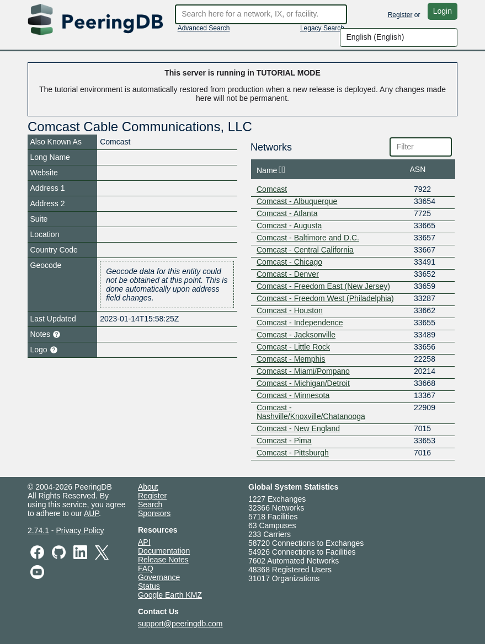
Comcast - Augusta (289, 225)
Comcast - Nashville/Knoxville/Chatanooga (311, 412)
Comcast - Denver (288, 274)
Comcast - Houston (290, 310)
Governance (159, 577)
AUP (91, 513)
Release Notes (163, 559)
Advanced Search (204, 28)
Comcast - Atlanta (287, 213)
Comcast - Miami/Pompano (303, 371)
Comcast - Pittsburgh (293, 452)
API (144, 542)
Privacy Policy (80, 530)
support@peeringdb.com (180, 623)
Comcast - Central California (305, 249)
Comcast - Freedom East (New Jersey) (323, 286)
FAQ (145, 568)
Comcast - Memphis (291, 359)
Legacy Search (322, 28)
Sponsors (154, 513)
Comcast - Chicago (289, 261)
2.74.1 (38, 530)
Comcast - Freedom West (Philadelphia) (325, 298)
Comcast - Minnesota (293, 395)
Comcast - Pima (284, 440)
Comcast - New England (298, 428)
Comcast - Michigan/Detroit (303, 383)
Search (150, 504)
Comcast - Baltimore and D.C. (308, 237)
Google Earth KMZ (170, 595)
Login (442, 11)
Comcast (272, 189)
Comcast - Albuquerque (297, 201)
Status (149, 586)
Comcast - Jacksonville (296, 334)
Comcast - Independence (300, 322)
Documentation (164, 550)
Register (400, 15)
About (148, 486)
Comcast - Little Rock (293, 346)
